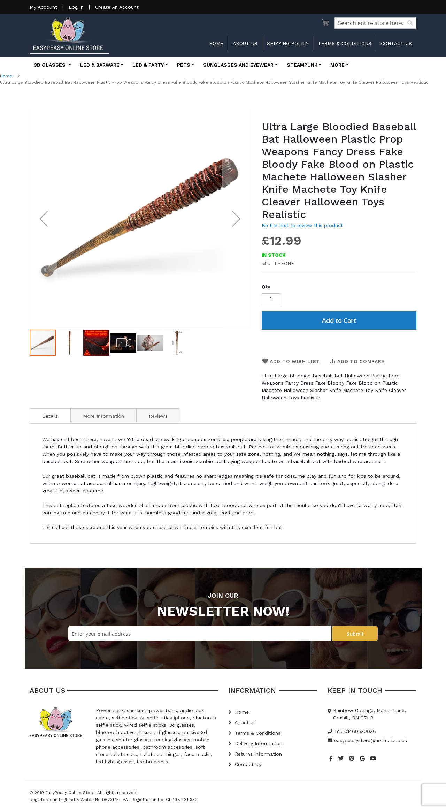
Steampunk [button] (302, 65)
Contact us (396, 43)
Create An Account (117, 7)
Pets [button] (183, 65)
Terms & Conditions (344, 43)
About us (245, 43)
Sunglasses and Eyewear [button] (238, 65)
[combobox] (375, 23)
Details (50, 416)
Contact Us (244, 764)
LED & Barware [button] (100, 65)
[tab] (50, 415)
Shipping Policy (287, 43)
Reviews (158, 416)
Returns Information (255, 754)
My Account (43, 7)
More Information (103, 416)
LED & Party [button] (148, 65)
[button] (43, 218)
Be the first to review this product (302, 225)
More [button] (337, 65)
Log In (76, 7)
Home (216, 43)
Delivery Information (255, 743)
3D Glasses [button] (50, 65)
